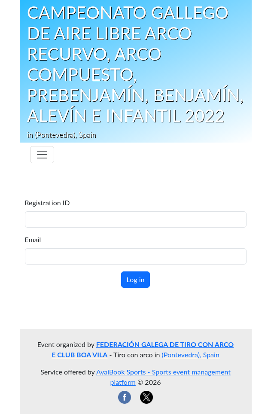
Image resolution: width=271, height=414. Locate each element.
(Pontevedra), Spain (190, 354)
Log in (136, 279)
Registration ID (47, 202)
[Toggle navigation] (42, 154)
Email (33, 239)
